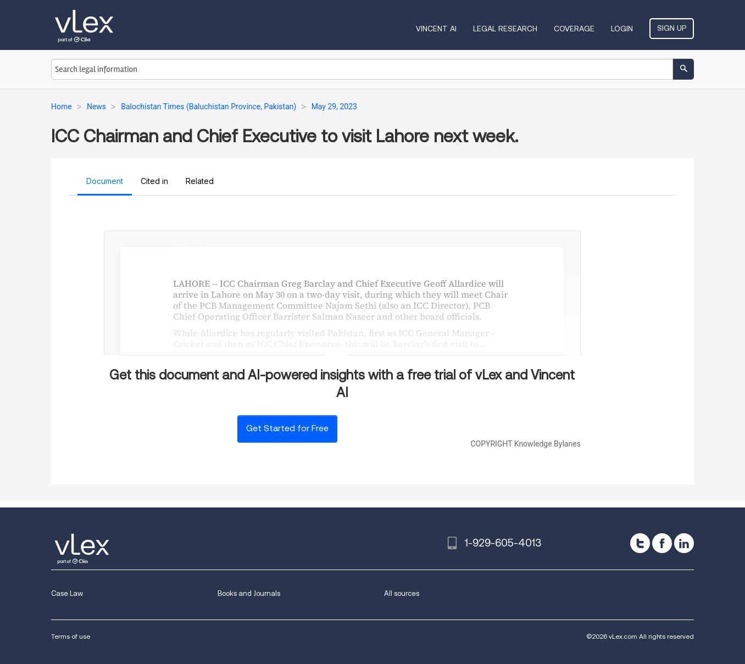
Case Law (67, 593)
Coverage (574, 28)
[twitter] (640, 543)
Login (622, 28)
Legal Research (505, 28)
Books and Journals (249, 593)
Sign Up (671, 28)
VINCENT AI (436, 28)
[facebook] (662, 543)
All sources (401, 593)
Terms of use (70, 636)
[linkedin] (684, 543)
